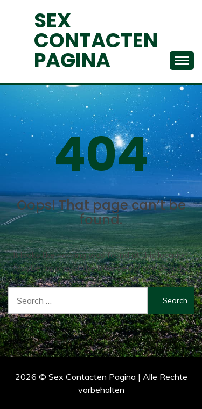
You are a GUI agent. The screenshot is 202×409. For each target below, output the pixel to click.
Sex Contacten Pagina (96, 40)
